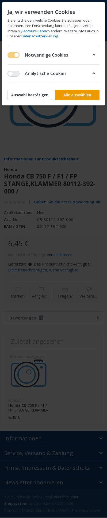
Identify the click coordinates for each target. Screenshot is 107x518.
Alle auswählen (77, 94)
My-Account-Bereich (34, 31)
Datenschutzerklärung (39, 36)
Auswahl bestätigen (29, 94)
